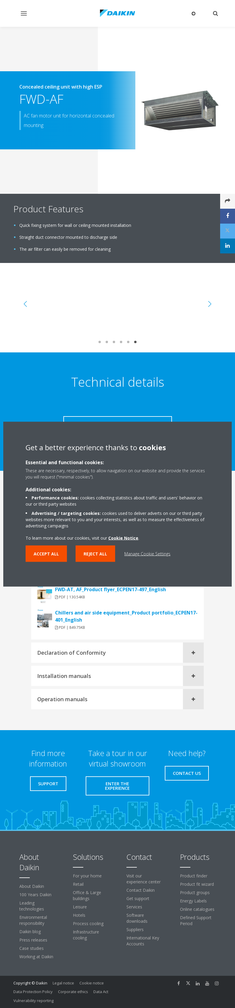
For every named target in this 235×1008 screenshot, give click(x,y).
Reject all (95, 553)
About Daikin (31, 886)
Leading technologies (31, 906)
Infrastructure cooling (86, 935)
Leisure (80, 907)
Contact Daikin (140, 890)
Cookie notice (91, 983)
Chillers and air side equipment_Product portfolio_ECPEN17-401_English (126, 616)
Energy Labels (193, 901)
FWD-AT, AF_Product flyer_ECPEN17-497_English (110, 589)
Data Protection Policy (33, 991)
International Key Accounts (142, 941)
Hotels (79, 915)
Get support (137, 898)
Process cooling (88, 923)
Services (134, 907)
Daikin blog (30, 931)
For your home (87, 876)
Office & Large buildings (87, 895)
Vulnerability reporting (33, 1000)
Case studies (31, 948)
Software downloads (137, 918)
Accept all (46, 553)
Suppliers (135, 929)
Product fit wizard (197, 884)
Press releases (33, 940)
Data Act (100, 991)
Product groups (195, 892)
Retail (78, 884)
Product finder (193, 876)
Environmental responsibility (33, 920)
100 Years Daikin (35, 894)
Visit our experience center (143, 879)
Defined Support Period (195, 920)
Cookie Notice (123, 538)
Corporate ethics (73, 991)
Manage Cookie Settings (147, 553)
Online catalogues (197, 909)
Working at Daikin (36, 956)
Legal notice (63, 983)
